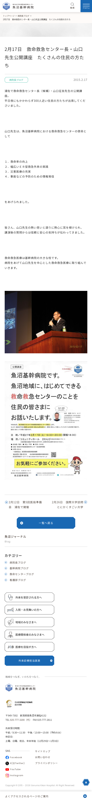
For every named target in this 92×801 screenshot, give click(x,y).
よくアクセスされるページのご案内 (27, 796)
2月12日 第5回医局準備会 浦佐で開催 (25, 504)
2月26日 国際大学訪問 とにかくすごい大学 (69, 504)
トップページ (9, 15)
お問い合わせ (42, 757)
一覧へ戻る (46, 523)
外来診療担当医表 (35, 660)
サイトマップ (42, 751)
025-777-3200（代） (20, 719)
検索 (72, 6)
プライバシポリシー (46, 763)
